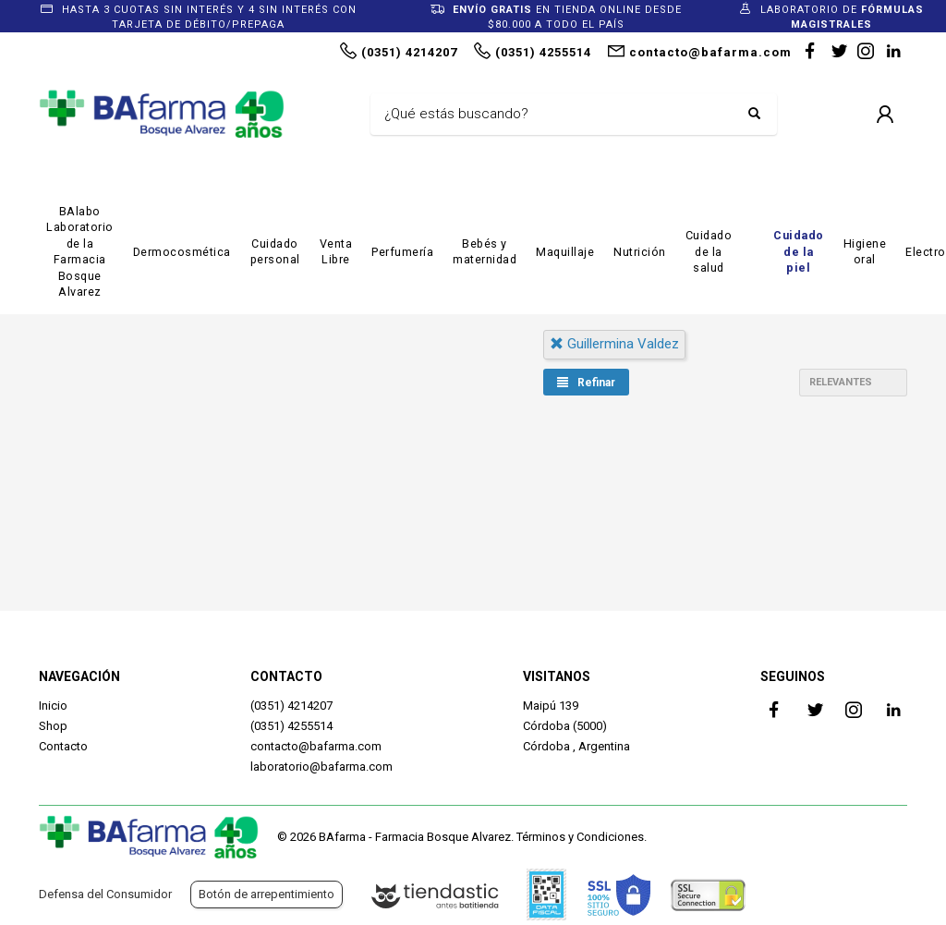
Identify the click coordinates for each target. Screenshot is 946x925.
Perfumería (402, 252)
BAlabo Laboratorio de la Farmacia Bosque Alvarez (80, 251)
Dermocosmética (182, 252)
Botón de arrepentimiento (266, 894)
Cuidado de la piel (798, 251)
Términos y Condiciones (580, 837)
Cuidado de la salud (709, 251)
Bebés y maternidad (484, 252)
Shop (53, 726)
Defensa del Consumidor (105, 894)
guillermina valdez (614, 343)
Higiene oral (865, 252)
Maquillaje (565, 252)
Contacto (63, 746)
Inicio (53, 705)
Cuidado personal (275, 252)
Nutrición (639, 252)
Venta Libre (336, 252)
